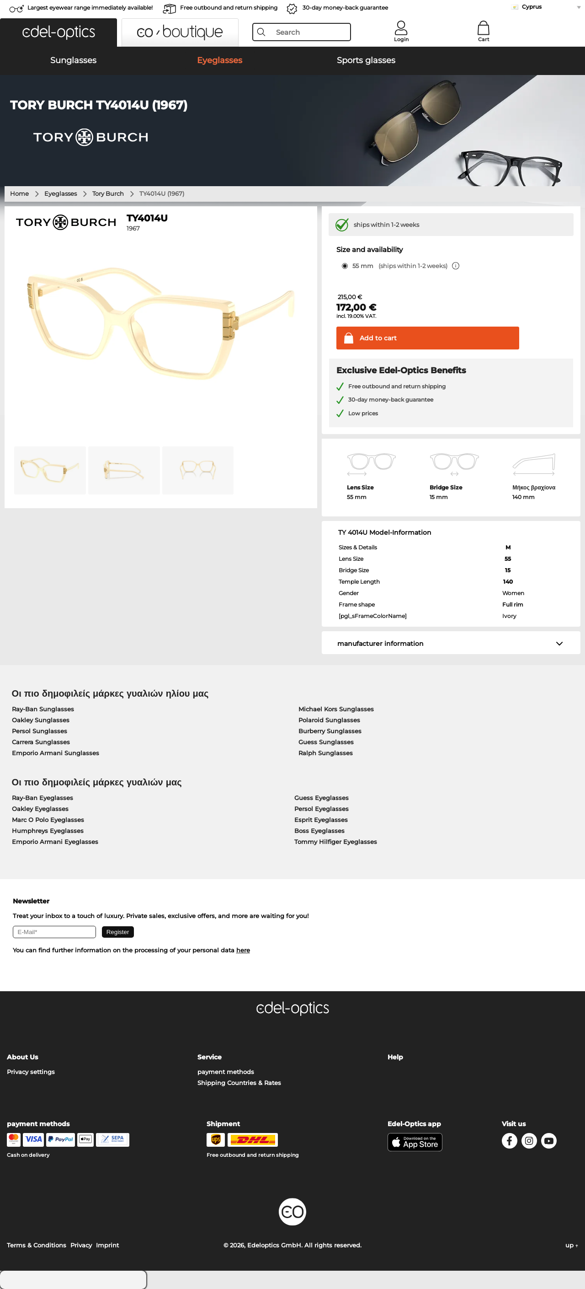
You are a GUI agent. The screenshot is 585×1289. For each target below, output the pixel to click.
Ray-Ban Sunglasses (43, 709)
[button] (58, 32)
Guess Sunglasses (326, 742)
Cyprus (532, 6)
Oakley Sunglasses (40, 720)
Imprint (107, 1245)
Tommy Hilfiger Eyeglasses (335, 841)
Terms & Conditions (36, 1245)
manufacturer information (380, 643)
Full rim (512, 604)
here (243, 950)
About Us (22, 1057)
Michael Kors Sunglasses (336, 709)
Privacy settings (31, 1071)
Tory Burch (108, 193)
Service (209, 1057)
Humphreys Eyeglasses (48, 830)
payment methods (225, 1071)
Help (395, 1057)
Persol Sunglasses (39, 731)
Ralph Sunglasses (325, 753)
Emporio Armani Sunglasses (55, 753)
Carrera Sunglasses (41, 742)
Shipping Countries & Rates (239, 1082)
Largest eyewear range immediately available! (90, 7)
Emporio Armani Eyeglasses (55, 841)
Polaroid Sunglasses (329, 720)
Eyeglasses (60, 193)
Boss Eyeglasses (319, 830)
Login (401, 39)
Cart (483, 39)
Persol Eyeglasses (321, 808)
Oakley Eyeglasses (40, 808)
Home (19, 193)
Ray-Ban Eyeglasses (42, 797)
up (571, 1245)
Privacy (81, 1245)
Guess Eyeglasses (321, 797)
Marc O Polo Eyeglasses (48, 819)
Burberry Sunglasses (330, 731)
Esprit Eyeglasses (321, 819)
